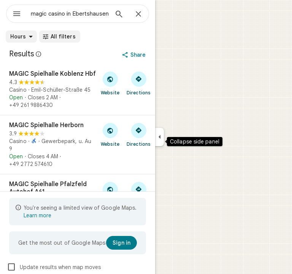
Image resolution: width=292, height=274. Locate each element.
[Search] (119, 15)
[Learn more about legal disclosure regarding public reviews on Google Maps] (38, 54)
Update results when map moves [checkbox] (54, 267)
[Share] (135, 55)
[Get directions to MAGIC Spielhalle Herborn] (138, 134)
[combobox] (69, 13)
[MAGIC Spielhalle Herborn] (77, 144)
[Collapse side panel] (159, 137)
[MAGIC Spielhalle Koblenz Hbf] (77, 89)
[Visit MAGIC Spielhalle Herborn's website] (110, 134)
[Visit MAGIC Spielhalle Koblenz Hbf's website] (110, 83)
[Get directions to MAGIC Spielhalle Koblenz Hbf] (138, 83)
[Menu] (16, 14)
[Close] (138, 14)
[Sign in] (121, 243)
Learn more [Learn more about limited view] (37, 215)
